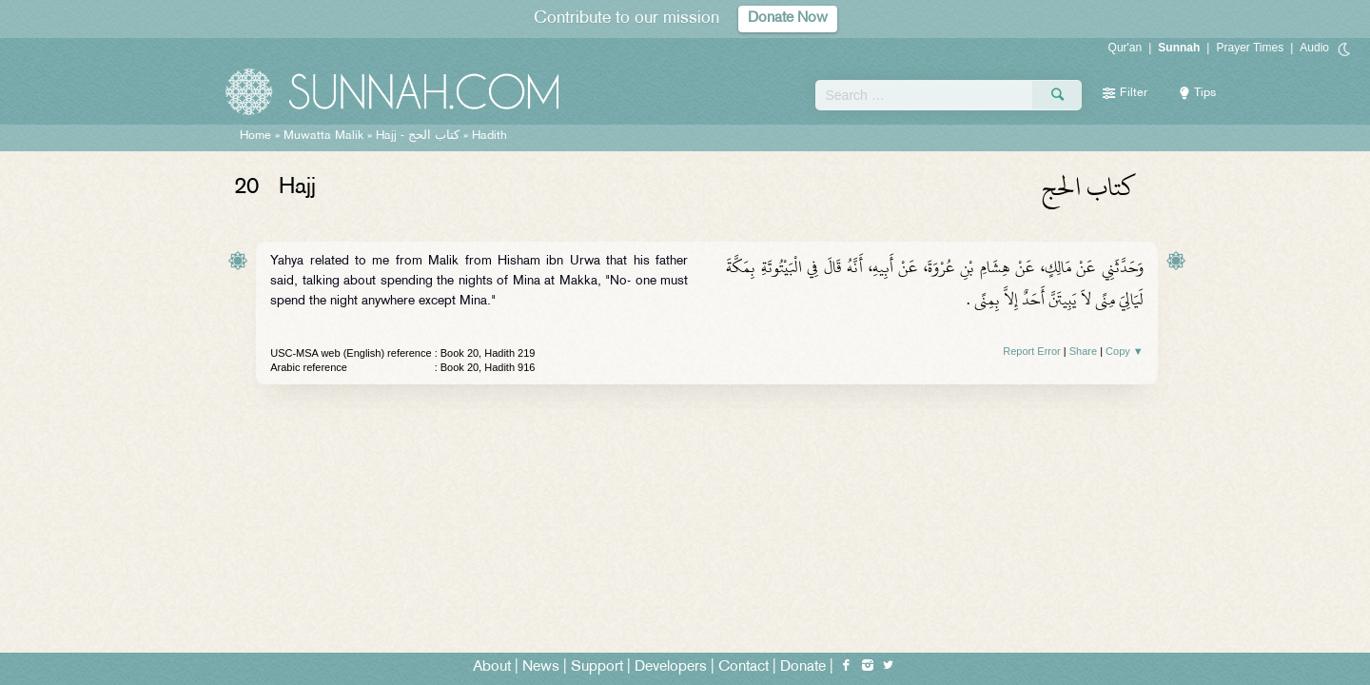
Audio (1314, 47)
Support (597, 667)
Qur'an (1125, 47)
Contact (743, 667)
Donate (803, 667)
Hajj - (419, 136)
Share (1083, 351)
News (540, 667)
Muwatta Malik (323, 136)
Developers (671, 667)
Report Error (1032, 351)
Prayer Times (1249, 47)
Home (255, 136)
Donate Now (788, 18)
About (492, 667)
